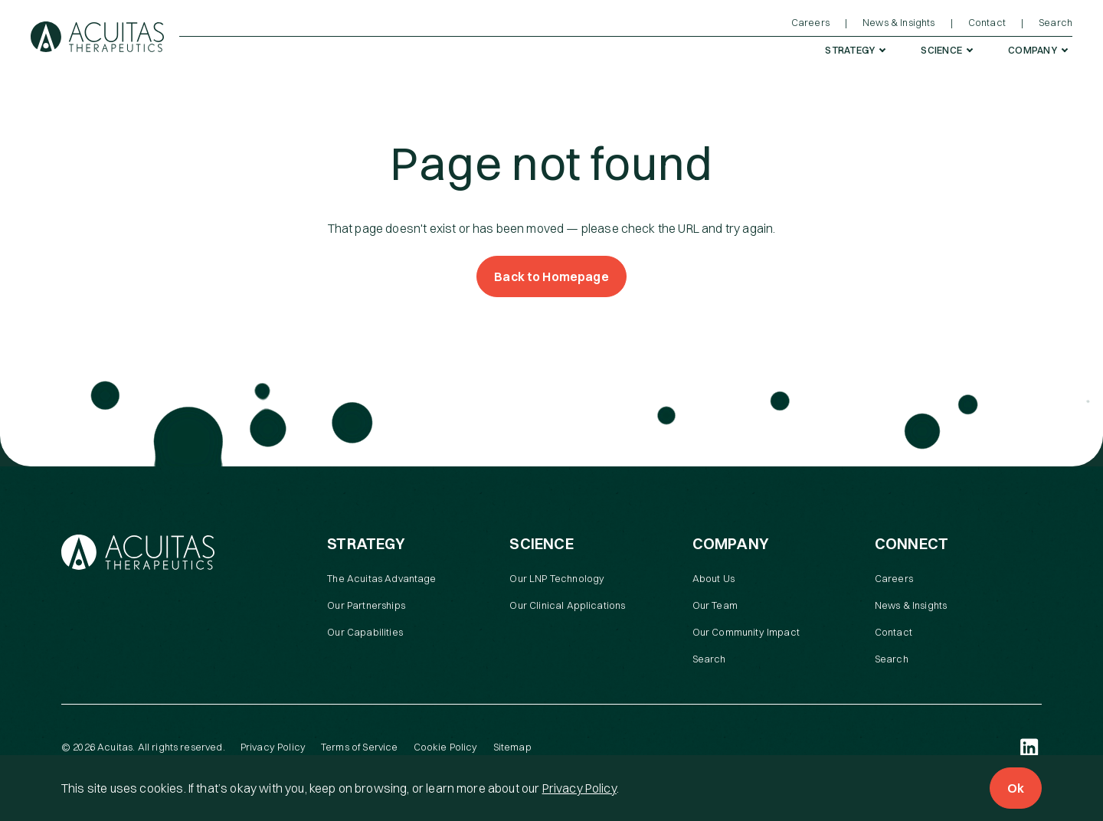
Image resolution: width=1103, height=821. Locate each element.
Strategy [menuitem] (850, 50)
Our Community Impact (746, 632)
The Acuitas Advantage (381, 578)
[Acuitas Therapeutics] (97, 36)
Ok (1015, 788)
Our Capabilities (365, 632)
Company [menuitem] (1032, 50)
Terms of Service (359, 747)
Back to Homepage (551, 276)
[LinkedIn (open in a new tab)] (1029, 747)
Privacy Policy (579, 788)
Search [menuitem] (1055, 22)
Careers (894, 578)
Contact (893, 632)
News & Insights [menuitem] (898, 22)
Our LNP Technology (556, 578)
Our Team (715, 605)
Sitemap (512, 747)
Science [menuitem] (941, 50)
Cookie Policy (446, 747)
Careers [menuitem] (810, 22)
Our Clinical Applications (567, 605)
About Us (713, 578)
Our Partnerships (366, 605)
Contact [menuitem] (987, 22)
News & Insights (911, 605)
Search (709, 659)
